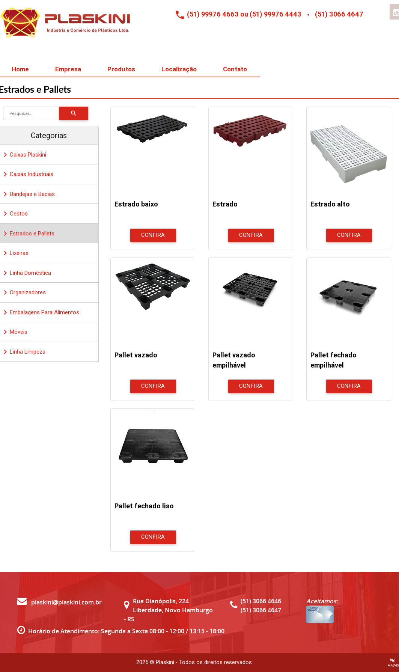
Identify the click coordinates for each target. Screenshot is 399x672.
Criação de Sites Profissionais (393, 662)
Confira (153, 235)
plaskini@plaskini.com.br (59, 602)
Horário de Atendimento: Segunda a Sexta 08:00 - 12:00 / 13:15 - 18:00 (126, 631)
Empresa (68, 69)
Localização (179, 69)
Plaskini (165, 662)
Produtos (121, 69)
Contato (235, 69)
